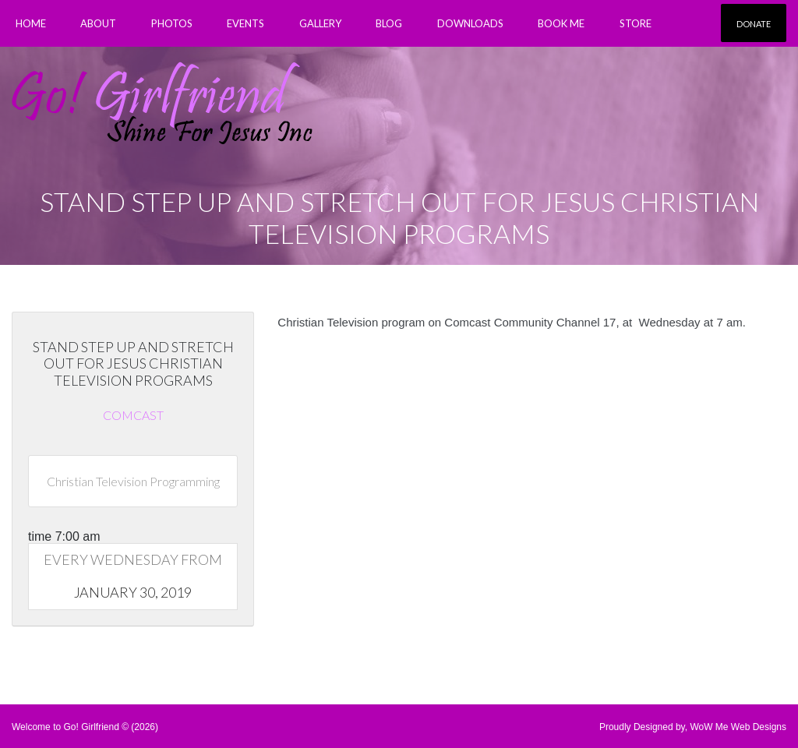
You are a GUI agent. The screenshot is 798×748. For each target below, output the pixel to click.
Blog (389, 23)
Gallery (320, 23)
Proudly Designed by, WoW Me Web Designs (692, 727)
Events (245, 23)
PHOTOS (171, 23)
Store (635, 23)
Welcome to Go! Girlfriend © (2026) (85, 727)
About (98, 23)
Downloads (470, 23)
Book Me (561, 23)
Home (31, 23)
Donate (753, 24)
